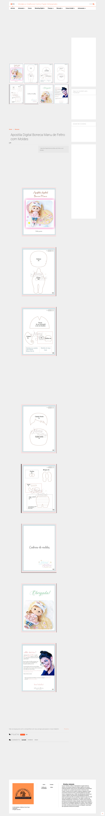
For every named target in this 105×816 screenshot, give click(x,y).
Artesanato (21, 8)
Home (10, 129)
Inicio (13, 8)
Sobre (51, 787)
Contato (51, 784)
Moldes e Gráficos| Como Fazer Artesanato (37, 4)
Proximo (66, 729)
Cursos (30, 8)
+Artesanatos (82, 8)
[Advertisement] (52, 23)
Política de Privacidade (44, 788)
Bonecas (17, 129)
